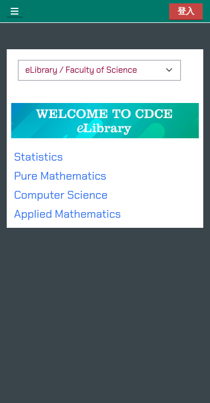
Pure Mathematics (60, 175)
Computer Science (61, 195)
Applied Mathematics (67, 214)
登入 (186, 11)
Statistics (38, 156)
